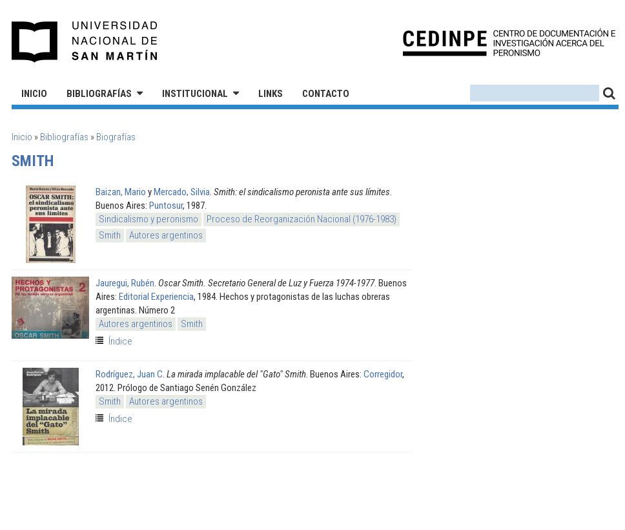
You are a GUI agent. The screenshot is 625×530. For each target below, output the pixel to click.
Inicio (34, 94)
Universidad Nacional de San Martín (85, 42)
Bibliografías (99, 94)
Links (270, 94)
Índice (120, 341)
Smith (110, 235)
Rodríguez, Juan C (129, 374)
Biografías (116, 137)
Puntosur (166, 205)
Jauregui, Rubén (125, 283)
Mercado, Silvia (182, 192)
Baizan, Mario (121, 192)
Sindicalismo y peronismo (148, 219)
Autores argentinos (166, 235)
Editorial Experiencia (156, 296)
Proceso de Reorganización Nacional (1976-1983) (301, 219)
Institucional (195, 94)
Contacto (325, 94)
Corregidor (383, 374)
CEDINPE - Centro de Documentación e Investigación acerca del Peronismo (509, 42)
